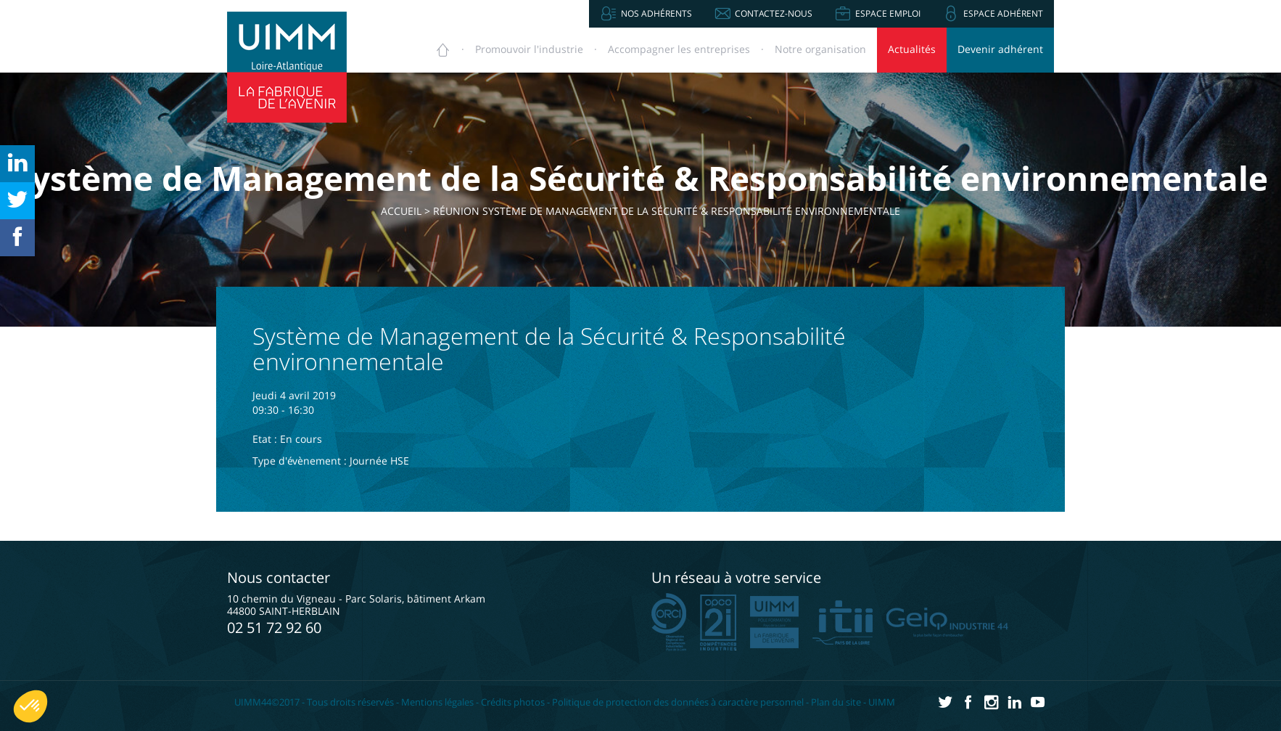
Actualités (912, 49)
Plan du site (836, 701)
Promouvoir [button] (529, 49)
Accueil (410, 211)
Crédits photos (513, 701)
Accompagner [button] (679, 49)
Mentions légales (437, 701)
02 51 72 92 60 (274, 627)
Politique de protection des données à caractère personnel (678, 701)
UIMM (881, 701)
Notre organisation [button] (820, 49)
